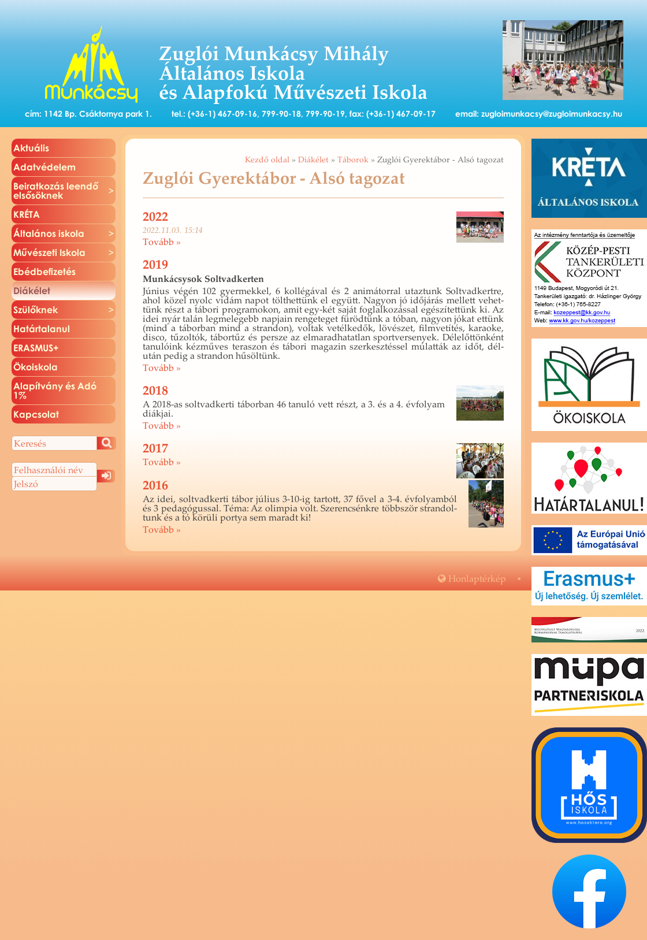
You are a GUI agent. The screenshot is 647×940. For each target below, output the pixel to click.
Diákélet (313, 159)
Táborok (353, 159)
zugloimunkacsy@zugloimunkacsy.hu (551, 113)
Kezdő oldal (267, 159)
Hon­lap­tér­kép (472, 578)
